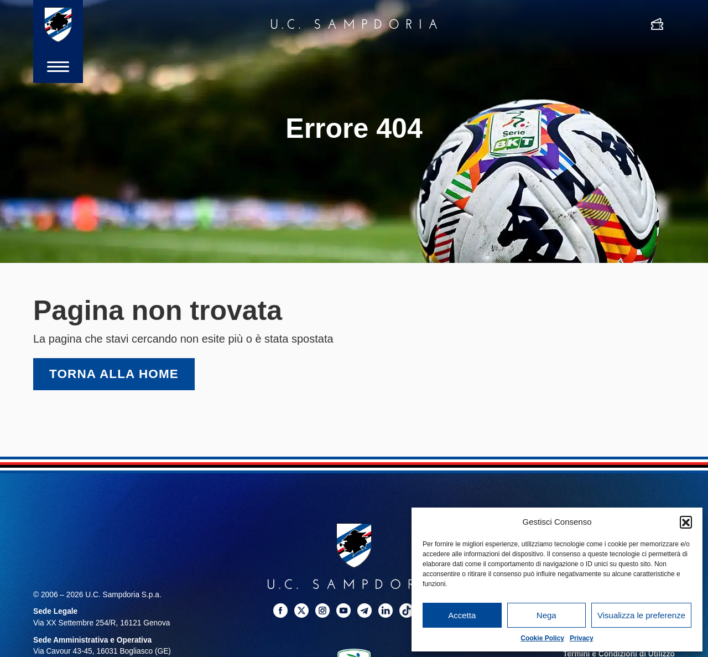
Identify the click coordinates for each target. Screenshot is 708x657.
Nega (546, 615)
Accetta (462, 615)
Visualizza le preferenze (641, 615)
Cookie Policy (542, 638)
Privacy (582, 638)
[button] (685, 521)
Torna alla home (114, 374)
